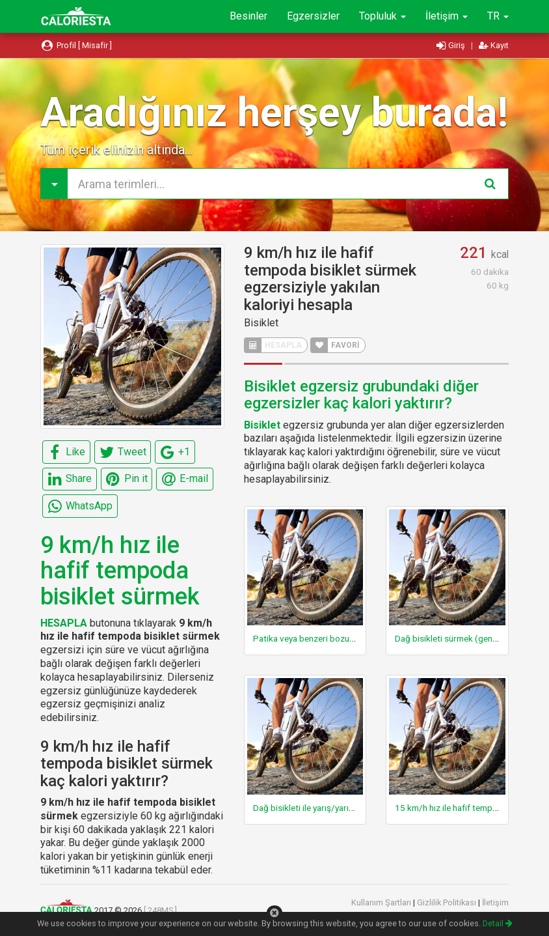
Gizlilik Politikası (447, 902)
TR (498, 16)
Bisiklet (261, 323)
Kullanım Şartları (382, 902)
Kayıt (494, 45)
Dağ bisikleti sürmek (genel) (448, 638)
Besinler (248, 16)
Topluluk (382, 16)
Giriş (451, 45)
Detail (498, 923)
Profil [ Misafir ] (76, 45)
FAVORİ (335, 345)
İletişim (446, 16)
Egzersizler (313, 16)
